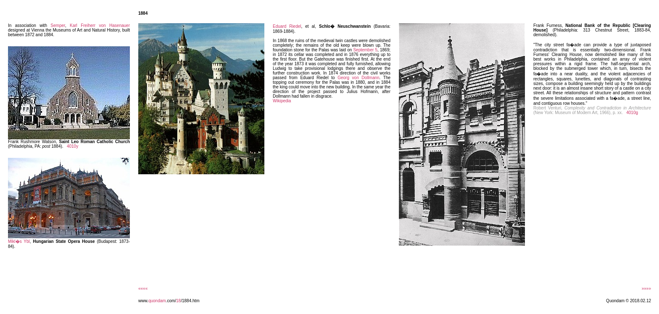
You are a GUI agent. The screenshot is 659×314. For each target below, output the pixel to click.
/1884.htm (190, 300)
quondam (157, 300)
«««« (143, 288)
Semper (57, 25)
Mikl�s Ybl (19, 241)
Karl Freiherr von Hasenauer (100, 25)
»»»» (646, 288)
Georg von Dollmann (358, 77)
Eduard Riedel (287, 26)
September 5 (365, 50)
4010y (72, 146)
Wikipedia (282, 100)
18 (178, 300)
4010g (632, 112)
